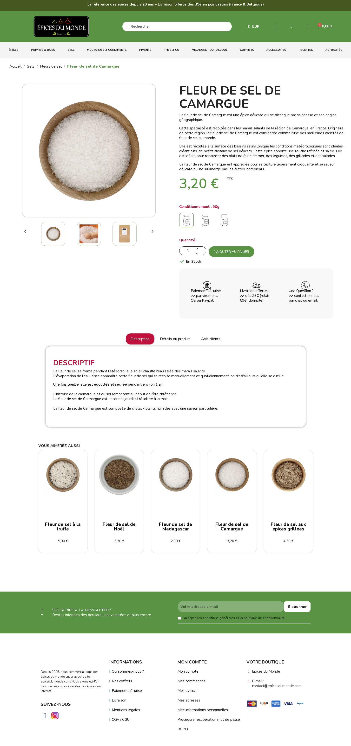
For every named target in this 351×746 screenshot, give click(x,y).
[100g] (206, 221)
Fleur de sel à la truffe (63, 526)
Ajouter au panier (231, 251)
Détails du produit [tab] (175, 339)
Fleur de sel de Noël (119, 526)
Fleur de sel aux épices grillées (288, 526)
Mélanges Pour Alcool (209, 50)
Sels (71, 50)
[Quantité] (192, 250)
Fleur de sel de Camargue (231, 526)
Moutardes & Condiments (107, 50)
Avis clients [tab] (210, 339)
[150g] (225, 221)
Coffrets (247, 50)
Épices (14, 50)
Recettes (306, 50)
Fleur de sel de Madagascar (175, 526)
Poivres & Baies (43, 50)
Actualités (333, 50)
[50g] (187, 221)
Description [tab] (140, 339)
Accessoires (276, 50)
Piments (145, 50)
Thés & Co (171, 50)
